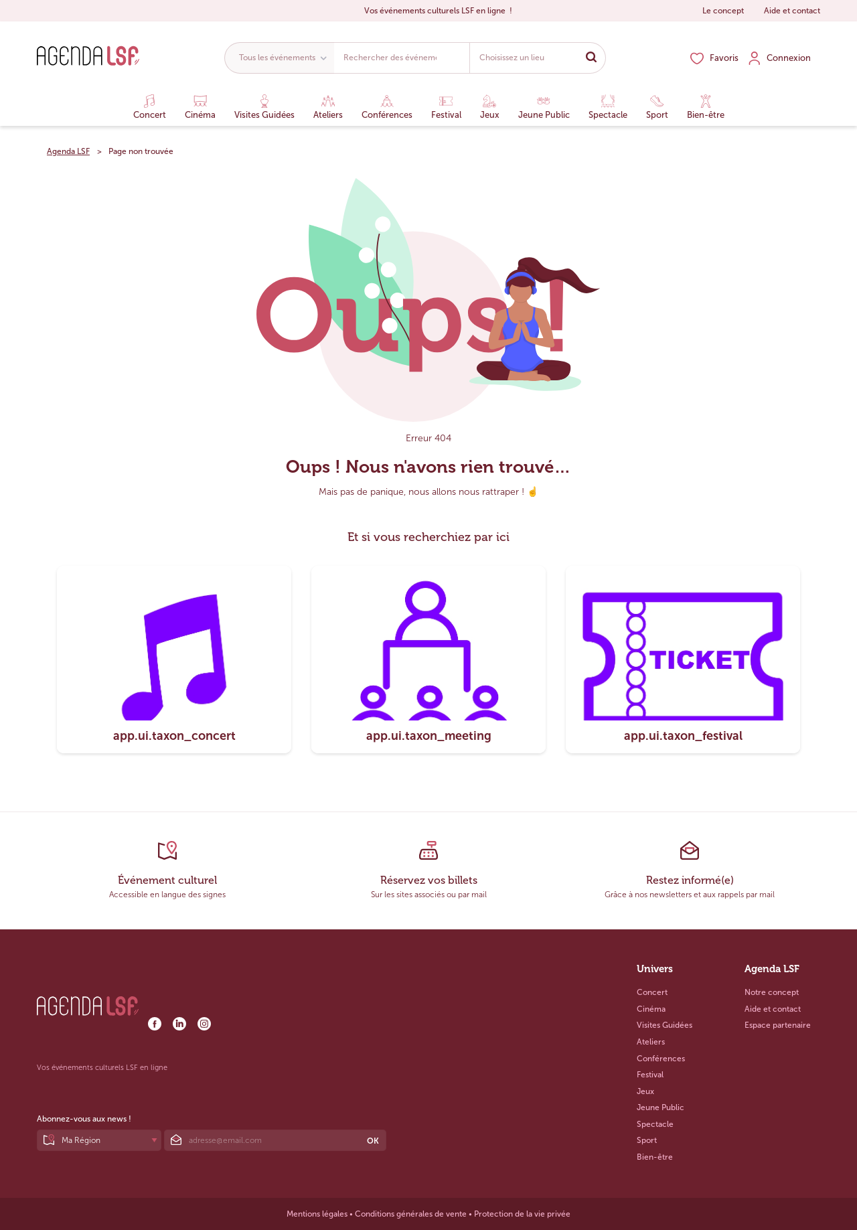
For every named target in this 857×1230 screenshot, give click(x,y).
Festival (446, 107)
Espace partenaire (778, 1025)
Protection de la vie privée (522, 1214)
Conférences (387, 107)
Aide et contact (792, 10)
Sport (657, 107)
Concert (149, 107)
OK (373, 1141)
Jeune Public (544, 107)
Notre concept (772, 992)
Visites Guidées (264, 107)
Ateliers (328, 107)
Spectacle (608, 107)
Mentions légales (317, 1214)
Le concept (723, 10)
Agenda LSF (68, 151)
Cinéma (200, 107)
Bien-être (705, 107)
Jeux (489, 107)
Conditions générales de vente (411, 1214)
